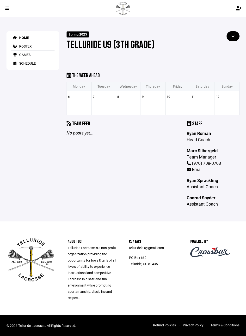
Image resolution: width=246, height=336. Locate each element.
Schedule (23, 63)
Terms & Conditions (225, 325)
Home (20, 37)
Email (195, 169)
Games (21, 54)
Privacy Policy (193, 325)
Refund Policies (164, 325)
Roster (21, 46)
